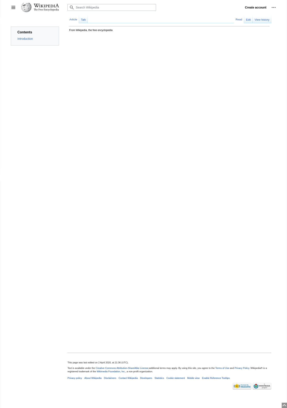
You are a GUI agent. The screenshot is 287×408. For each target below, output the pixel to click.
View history (262, 19)
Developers (146, 378)
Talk (83, 19)
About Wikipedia (93, 378)
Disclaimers (110, 378)
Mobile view (193, 378)
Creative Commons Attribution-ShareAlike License (122, 368)
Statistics (159, 378)
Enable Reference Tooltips (216, 378)
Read (239, 19)
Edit (248, 19)
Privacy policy (75, 378)
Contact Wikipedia (128, 378)
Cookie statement (175, 378)
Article (73, 19)
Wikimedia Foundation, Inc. (111, 371)
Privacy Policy (242, 368)
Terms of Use (222, 368)
